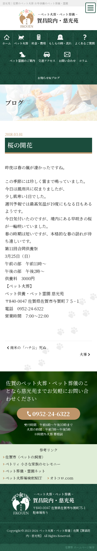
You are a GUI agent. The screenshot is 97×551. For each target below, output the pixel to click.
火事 (83, 354)
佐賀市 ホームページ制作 (79, 547)
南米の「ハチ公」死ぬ (28, 347)
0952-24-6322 (51, 414)
